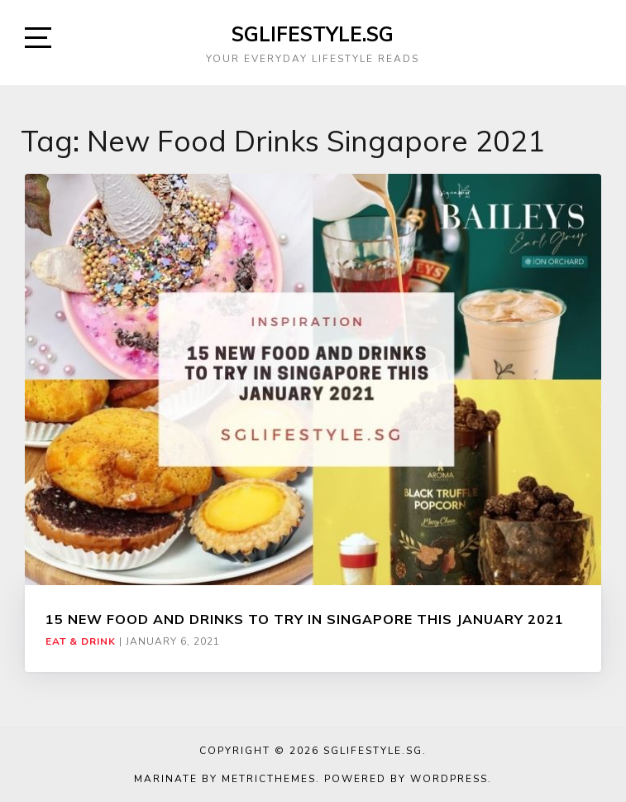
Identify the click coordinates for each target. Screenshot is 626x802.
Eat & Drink (80, 641)
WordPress (449, 778)
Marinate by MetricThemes (225, 778)
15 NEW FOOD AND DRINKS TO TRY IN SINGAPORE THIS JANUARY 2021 (304, 619)
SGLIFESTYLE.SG (313, 34)
